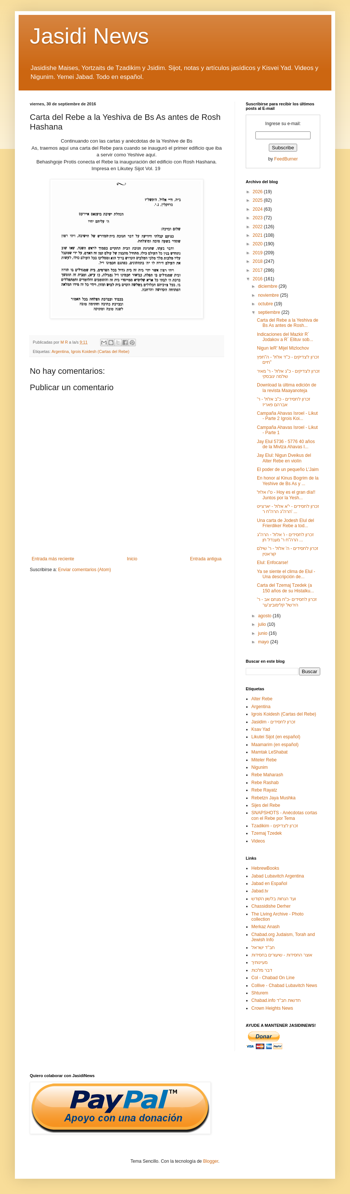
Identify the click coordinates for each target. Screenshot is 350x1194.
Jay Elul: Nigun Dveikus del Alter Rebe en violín (284, 458)
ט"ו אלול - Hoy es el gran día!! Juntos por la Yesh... (286, 495)
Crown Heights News (272, 1008)
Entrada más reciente (53, 558)
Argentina (60, 351)
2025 (258, 200)
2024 (258, 209)
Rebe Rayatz (264, 790)
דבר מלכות (261, 970)
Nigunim (259, 767)
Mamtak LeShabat (269, 752)
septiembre (269, 312)
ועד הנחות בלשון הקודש (273, 898)
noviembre (269, 295)
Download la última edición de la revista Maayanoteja (286, 387)
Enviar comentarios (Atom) (84, 569)
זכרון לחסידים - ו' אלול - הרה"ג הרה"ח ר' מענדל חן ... (285, 537)
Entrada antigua (206, 558)
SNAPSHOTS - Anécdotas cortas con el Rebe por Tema (284, 815)
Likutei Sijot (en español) (275, 736)
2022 (258, 226)
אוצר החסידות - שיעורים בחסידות (281, 955)
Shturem (259, 993)
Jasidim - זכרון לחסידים (273, 722)
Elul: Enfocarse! (272, 562)
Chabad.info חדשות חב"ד (275, 1000)
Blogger (210, 1161)
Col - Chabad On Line (273, 977)
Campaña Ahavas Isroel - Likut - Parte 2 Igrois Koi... (287, 416)
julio (262, 624)
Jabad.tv (259, 891)
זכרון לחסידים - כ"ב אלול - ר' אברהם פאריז (283, 402)
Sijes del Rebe (265, 805)
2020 (258, 243)
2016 (258, 278)
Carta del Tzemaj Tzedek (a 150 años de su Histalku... (285, 588)
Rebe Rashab (265, 782)
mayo (264, 641)
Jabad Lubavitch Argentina (277, 876)
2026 (258, 191)
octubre (266, 303)
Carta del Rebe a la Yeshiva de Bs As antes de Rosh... (287, 323)
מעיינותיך (259, 962)
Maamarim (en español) (275, 744)
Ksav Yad (260, 729)
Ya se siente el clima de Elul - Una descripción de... (286, 574)
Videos (258, 841)
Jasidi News (89, 35)
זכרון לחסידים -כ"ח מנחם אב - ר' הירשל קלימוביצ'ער (287, 602)
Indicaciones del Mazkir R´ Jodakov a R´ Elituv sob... (285, 337)
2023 (258, 217)
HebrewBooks (265, 868)
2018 (258, 261)
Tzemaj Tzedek (266, 833)
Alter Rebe (262, 698)
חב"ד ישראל (263, 947)
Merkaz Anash (265, 926)
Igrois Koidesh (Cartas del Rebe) (100, 351)
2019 (258, 252)
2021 (258, 235)
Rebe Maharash (267, 774)
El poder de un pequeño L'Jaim (288, 469)
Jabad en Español (269, 883)
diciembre (268, 286)
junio (263, 633)
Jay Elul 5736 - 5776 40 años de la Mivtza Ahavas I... (286, 444)
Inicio (132, 558)
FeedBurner (286, 159)
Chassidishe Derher (270, 906)
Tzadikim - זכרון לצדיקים (274, 825)
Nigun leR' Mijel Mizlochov (283, 348)
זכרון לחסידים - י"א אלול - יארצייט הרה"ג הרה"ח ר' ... (288, 509)
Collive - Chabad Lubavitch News (284, 985)
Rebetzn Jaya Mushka (273, 797)
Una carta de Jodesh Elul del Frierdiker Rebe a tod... (285, 523)
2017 (258, 270)
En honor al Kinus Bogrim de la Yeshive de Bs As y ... (287, 480)
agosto (265, 615)
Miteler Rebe (264, 759)
